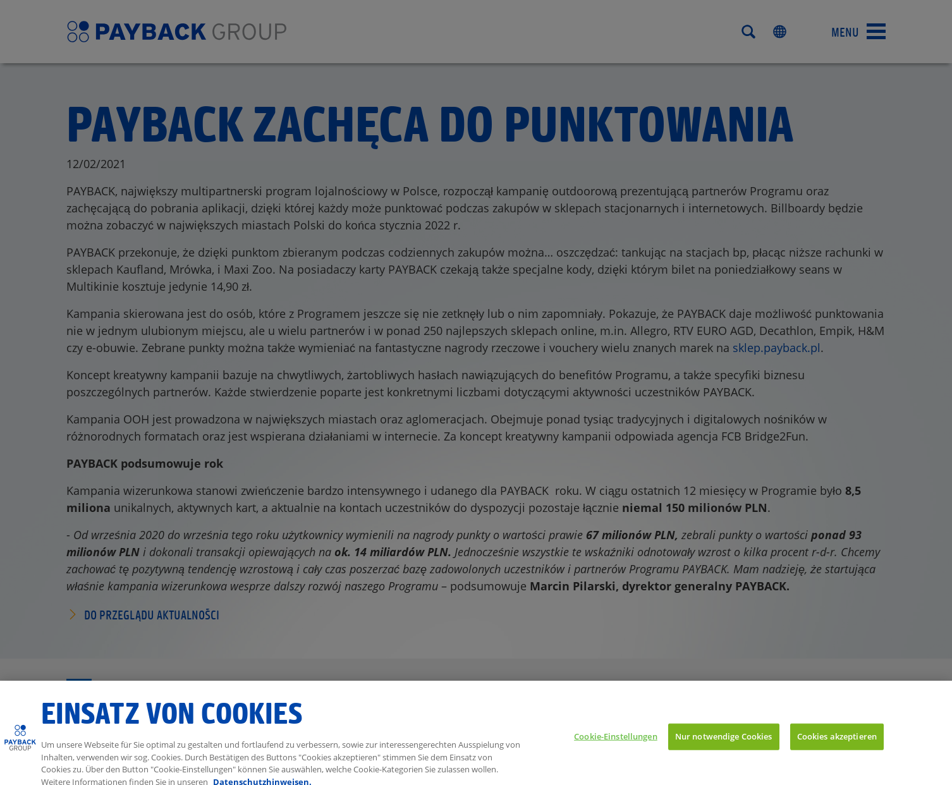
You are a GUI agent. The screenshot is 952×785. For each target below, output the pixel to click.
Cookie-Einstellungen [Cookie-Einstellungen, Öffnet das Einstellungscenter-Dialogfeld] (615, 747)
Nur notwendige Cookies (723, 747)
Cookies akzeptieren (837, 747)
